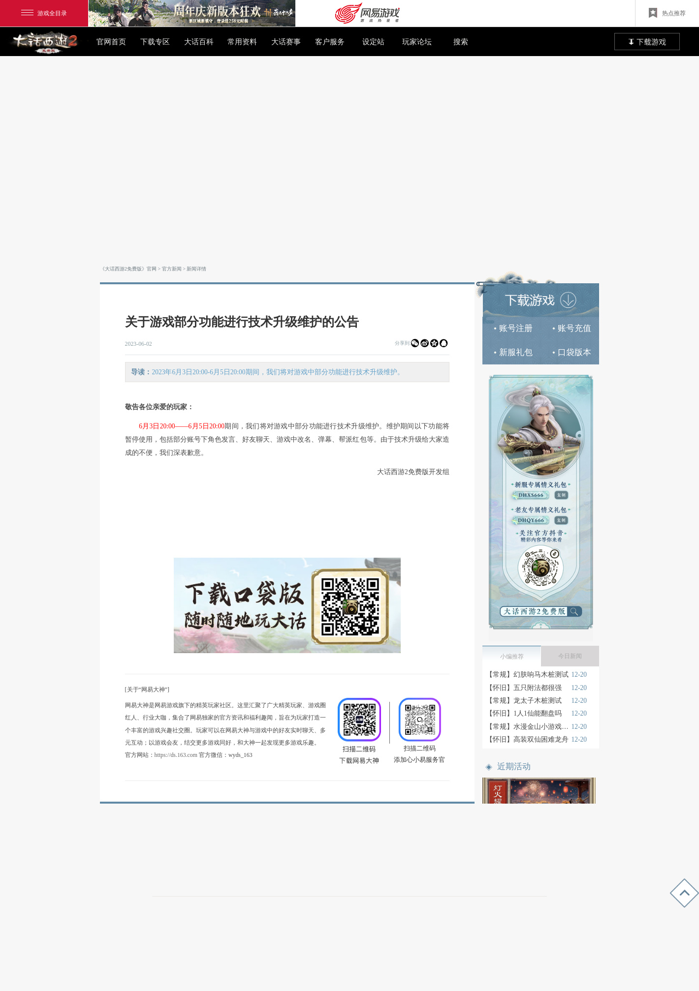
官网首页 (111, 41)
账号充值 (571, 328)
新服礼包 (513, 352)
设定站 (373, 41)
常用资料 (242, 41)
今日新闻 (570, 656)
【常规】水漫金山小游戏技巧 (527, 726)
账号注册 (513, 328)
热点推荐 (667, 13)
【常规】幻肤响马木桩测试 (527, 674)
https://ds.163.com (176, 754)
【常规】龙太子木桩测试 (524, 700)
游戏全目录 (44, 13)
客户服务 (330, 41)
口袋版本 (571, 352)
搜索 (460, 41)
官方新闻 (172, 268)
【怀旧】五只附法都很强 (524, 687)
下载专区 (155, 41)
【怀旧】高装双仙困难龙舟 (527, 739)
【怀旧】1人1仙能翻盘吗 (524, 713)
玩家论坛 (417, 41)
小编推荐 (512, 656)
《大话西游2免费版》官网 (128, 268)
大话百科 (199, 41)
